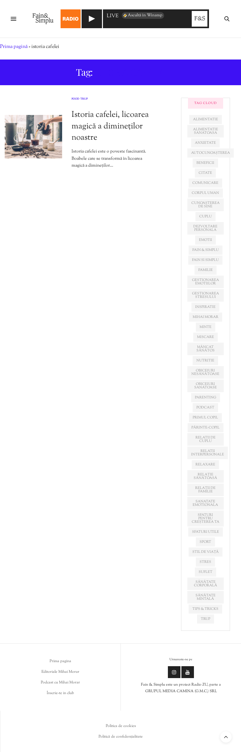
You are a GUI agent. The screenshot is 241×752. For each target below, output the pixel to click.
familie (205, 269)
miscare (205, 337)
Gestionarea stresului (205, 295)
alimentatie (205, 119)
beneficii (205, 162)
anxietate (205, 142)
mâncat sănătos (205, 349)
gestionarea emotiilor (205, 281)
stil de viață (205, 551)
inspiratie (205, 306)
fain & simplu (205, 249)
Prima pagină (14, 46)
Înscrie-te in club (60, 693)
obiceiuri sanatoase (205, 385)
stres (205, 561)
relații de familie (205, 489)
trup (205, 618)
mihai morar (205, 316)
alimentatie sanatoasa (205, 131)
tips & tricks (205, 608)
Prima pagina (60, 661)
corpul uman (205, 192)
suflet (205, 571)
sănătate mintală (205, 597)
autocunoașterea (210, 152)
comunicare (205, 182)
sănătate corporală (205, 583)
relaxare (205, 464)
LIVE (113, 16)
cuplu (205, 216)
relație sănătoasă (205, 476)
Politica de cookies (121, 726)
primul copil (205, 417)
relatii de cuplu (205, 439)
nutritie (205, 360)
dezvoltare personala (205, 228)
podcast (205, 407)
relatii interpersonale (207, 453)
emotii (205, 239)
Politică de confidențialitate (121, 736)
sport (205, 541)
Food (75, 99)
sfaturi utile (205, 531)
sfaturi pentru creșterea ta (205, 518)
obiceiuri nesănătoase (205, 372)
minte (206, 326)
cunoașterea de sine (205, 204)
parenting (205, 397)
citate (205, 172)
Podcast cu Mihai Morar (60, 682)
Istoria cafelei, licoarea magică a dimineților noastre (110, 126)
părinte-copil (205, 427)
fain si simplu (205, 259)
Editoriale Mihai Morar (60, 672)
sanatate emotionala (205, 503)
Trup (84, 99)
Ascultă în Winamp (142, 15)
